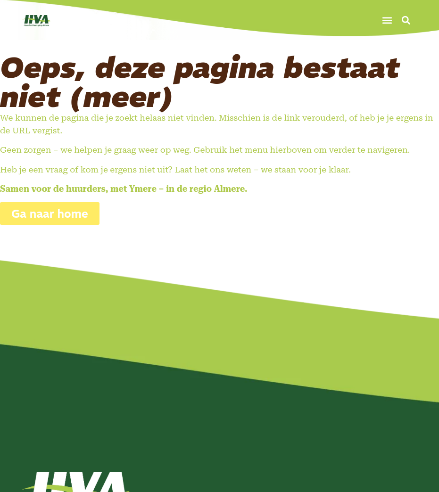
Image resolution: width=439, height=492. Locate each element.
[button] (387, 20)
